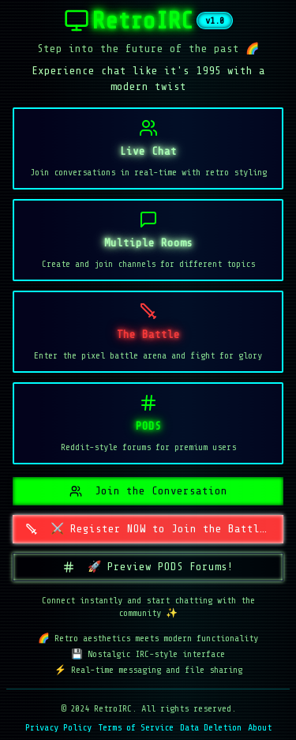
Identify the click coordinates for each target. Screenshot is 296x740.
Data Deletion (211, 727)
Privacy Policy (58, 727)
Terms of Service (136, 727)
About (260, 727)
